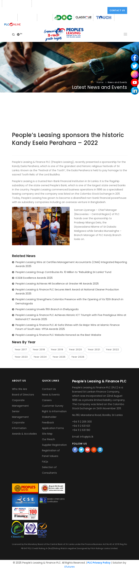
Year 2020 (75, 349)
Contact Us (117, 10)
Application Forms (53, 428)
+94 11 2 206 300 (82, 422)
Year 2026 (78, 357)
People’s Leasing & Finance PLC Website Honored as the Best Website (58, 335)
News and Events (117, 82)
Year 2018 (39, 349)
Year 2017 (21, 349)
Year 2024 (40, 357)
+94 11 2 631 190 (81, 430)
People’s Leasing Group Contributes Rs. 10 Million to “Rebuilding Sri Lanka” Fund (63, 272)
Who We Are (19, 389)
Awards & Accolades (24, 434)
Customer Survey (52, 406)
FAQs (45, 462)
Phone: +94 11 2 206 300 (16, 3)
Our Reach (48, 439)
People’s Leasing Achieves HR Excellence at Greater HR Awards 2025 (57, 283)
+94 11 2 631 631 (81, 426)
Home (100, 82)
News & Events (51, 395)
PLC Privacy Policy (99, 563)
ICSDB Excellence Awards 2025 (34, 278)
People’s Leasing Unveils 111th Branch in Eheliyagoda (47, 309)
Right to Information (54, 411)
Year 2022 (112, 349)
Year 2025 (59, 357)
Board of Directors (23, 395)
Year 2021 (94, 349)
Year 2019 (57, 349)
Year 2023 (21, 357)
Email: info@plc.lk (42, 3)
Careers (47, 400)
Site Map (47, 434)
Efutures (70, 567)
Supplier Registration (54, 445)
